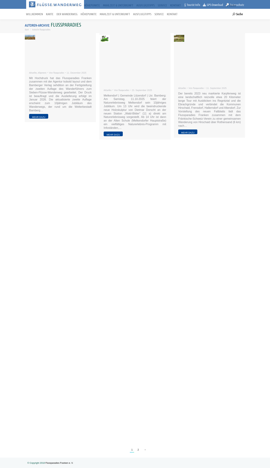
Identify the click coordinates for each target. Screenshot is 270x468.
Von (56, 72)
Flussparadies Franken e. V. (59, 463)
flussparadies (66, 24)
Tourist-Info (192, 5)
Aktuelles (33, 72)
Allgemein (42, 72)
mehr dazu (38, 117)
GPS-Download (213, 5)
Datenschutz (235, 5)
